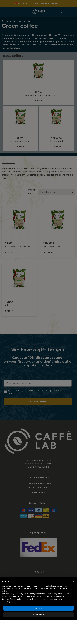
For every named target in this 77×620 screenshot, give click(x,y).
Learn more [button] (38, 614)
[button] (73, 581)
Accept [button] (38, 608)
